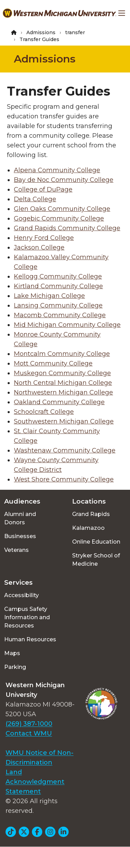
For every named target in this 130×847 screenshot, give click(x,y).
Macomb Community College (60, 315)
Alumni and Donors (20, 518)
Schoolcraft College (44, 412)
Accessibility (21, 595)
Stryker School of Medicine (96, 559)
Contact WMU (29, 733)
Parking (15, 667)
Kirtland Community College (58, 286)
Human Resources (30, 639)
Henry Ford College (44, 238)
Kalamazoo (88, 528)
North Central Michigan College (63, 383)
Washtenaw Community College (64, 450)
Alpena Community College (57, 170)
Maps (12, 653)
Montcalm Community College (62, 354)
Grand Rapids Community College (67, 228)
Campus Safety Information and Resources (27, 617)
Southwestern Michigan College (64, 421)
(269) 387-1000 (29, 724)
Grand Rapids (91, 514)
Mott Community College (53, 363)
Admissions (40, 32)
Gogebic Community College (59, 218)
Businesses (20, 536)
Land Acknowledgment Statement (35, 781)
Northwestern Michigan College (63, 392)
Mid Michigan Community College (67, 325)
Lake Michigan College (49, 296)
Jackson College (39, 247)
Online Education (96, 541)
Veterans (16, 550)
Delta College (35, 199)
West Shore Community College (64, 479)
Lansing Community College (58, 305)
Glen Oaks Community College (62, 209)
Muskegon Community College (62, 373)
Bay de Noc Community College (63, 180)
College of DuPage (43, 189)
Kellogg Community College (58, 276)
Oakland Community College (59, 402)
